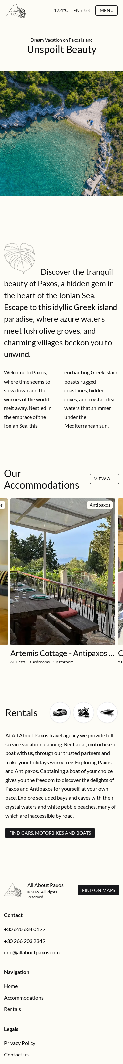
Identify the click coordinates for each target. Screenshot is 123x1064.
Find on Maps (98, 890)
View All (104, 478)
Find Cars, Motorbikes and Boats (50, 833)
